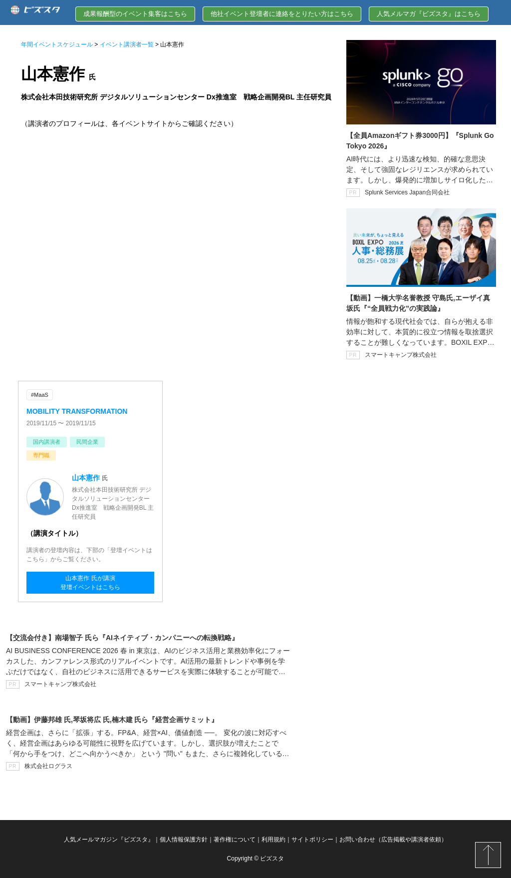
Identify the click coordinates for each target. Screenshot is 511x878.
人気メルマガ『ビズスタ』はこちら (429, 13)
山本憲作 (86, 478)
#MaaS (39, 395)
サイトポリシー (312, 839)
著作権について (235, 839)
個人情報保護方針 (184, 839)
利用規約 (273, 839)
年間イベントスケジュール (57, 44)
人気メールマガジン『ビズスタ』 (109, 839)
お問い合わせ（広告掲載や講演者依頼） (393, 839)
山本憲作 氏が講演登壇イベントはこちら (90, 583)
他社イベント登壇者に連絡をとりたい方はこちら (282, 13)
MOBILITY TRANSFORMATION (76, 411)
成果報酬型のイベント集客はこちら (135, 13)
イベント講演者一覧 (127, 44)
